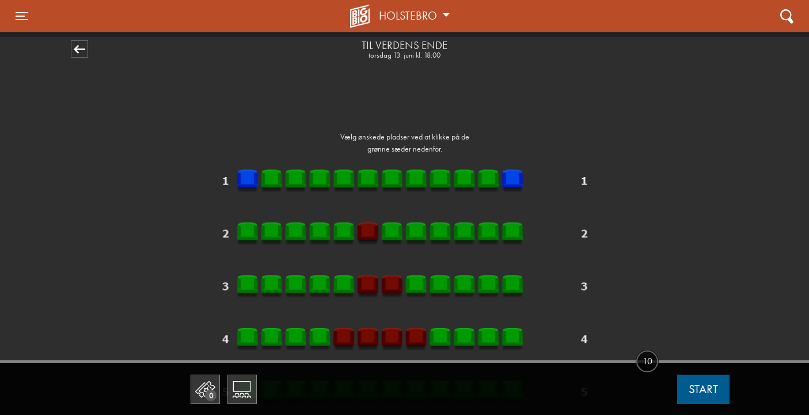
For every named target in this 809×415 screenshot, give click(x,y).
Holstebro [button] (409, 15)
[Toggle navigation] (22, 16)
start (703, 389)
